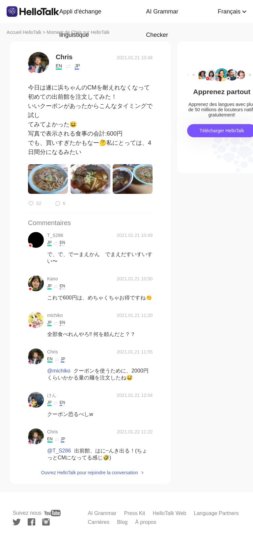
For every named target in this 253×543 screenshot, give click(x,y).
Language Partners (216, 513)
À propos (145, 522)
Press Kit (134, 513)
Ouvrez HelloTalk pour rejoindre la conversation (89, 472)
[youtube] (52, 513)
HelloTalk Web (169, 513)
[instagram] (46, 522)
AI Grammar (102, 513)
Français (229, 11)
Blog (122, 522)
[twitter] (17, 522)
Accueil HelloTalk (24, 32)
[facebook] (31, 522)
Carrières (98, 522)
